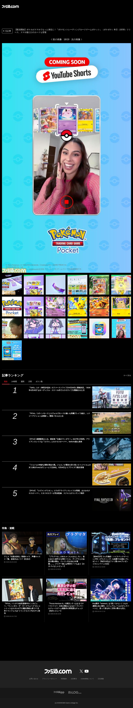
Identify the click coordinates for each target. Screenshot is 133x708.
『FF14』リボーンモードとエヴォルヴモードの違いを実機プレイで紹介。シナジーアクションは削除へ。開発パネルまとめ (59, 414)
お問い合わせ (33, 679)
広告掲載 (101, 679)
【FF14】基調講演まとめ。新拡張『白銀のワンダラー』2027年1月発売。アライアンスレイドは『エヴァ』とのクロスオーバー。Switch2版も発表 (59, 440)
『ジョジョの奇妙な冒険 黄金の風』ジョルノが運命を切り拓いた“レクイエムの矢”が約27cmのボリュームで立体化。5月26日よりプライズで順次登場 (60, 466)
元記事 (7, 31)
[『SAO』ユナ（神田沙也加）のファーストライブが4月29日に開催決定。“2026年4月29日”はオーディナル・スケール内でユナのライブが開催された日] (111, 397)
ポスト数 (39, 382)
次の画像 (75, 39)
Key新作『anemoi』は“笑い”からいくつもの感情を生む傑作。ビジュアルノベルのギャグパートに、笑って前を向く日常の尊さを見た (111, 606)
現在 (5, 382)
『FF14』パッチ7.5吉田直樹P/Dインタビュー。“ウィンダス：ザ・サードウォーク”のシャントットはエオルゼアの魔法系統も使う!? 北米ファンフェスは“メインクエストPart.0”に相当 (22, 608)
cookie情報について (87, 679)
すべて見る (127, 375)
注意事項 (74, 679)
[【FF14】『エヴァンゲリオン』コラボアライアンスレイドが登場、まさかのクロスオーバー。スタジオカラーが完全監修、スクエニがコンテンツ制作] (111, 500)
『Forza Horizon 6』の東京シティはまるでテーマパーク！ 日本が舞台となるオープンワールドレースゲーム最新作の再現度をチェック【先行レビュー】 (66, 607)
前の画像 (57, 39)
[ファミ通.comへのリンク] (10, 6)
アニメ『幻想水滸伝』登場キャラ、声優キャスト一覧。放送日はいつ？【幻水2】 (22, 558)
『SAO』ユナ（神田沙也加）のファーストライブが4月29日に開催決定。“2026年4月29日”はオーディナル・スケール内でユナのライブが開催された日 (59, 389)
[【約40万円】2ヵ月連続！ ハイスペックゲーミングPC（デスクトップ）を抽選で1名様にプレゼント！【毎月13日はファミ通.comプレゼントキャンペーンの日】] (111, 543)
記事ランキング (12, 375)
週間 (22, 382)
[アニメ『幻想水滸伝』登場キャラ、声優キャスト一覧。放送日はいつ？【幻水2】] (22, 543)
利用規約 (64, 679)
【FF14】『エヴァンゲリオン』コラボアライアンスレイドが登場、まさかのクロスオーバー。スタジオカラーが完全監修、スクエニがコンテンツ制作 (59, 492)
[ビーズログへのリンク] (74, 692)
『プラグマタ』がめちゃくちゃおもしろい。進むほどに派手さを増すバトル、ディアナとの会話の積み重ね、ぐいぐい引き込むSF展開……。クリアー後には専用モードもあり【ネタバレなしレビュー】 (66, 561)
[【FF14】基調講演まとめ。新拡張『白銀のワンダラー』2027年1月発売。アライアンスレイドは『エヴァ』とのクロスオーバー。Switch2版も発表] (111, 449)
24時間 (14, 382)
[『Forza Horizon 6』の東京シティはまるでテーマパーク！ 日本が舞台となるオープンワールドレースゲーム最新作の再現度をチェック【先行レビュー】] (66, 590)
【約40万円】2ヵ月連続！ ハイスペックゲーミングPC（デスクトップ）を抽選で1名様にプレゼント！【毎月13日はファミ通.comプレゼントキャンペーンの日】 (111, 560)
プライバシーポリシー (49, 679)
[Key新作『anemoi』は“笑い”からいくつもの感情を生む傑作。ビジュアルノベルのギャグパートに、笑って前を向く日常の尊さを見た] (111, 590)
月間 (30, 382)
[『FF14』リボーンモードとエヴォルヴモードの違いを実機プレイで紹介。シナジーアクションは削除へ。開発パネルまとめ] (111, 423)
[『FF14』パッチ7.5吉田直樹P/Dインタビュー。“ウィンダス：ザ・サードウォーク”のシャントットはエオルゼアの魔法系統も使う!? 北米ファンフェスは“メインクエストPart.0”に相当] (22, 590)
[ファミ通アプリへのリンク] (59, 692)
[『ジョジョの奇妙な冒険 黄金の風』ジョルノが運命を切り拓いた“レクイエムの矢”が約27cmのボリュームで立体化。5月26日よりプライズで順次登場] (111, 474)
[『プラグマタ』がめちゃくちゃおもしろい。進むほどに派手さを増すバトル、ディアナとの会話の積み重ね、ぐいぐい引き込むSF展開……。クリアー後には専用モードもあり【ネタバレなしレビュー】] (66, 543)
